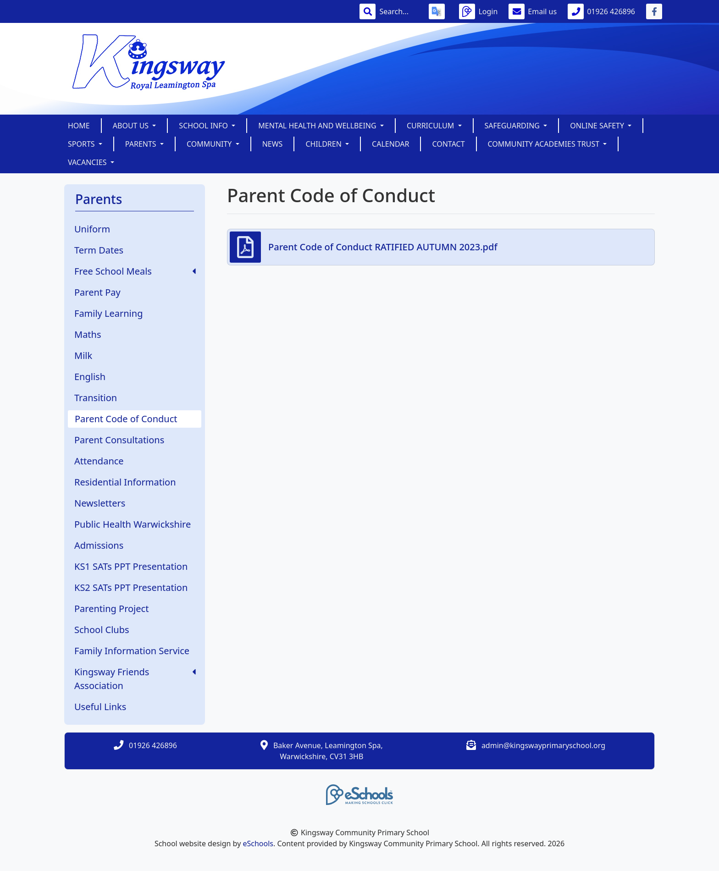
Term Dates (98, 250)
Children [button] (324, 144)
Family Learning (108, 313)
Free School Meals (135, 271)
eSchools (258, 843)
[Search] (398, 11)
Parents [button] (141, 144)
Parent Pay (97, 292)
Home (79, 126)
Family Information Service (131, 651)
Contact (448, 144)
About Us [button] (132, 126)
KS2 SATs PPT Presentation (131, 587)
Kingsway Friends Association (135, 679)
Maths (87, 334)
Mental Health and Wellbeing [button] (318, 126)
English (89, 376)
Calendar (390, 144)
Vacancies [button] (88, 162)
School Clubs (101, 629)
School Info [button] (204, 126)
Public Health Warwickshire (132, 524)
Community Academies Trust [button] (545, 144)
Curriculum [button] (431, 126)
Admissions (98, 545)
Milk (83, 355)
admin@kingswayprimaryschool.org (543, 745)
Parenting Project (111, 608)
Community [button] (210, 144)
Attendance (99, 461)
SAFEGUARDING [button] (513, 126)
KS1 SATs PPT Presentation (131, 566)
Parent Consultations (119, 440)
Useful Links (100, 706)
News (272, 144)
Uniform (92, 229)
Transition (95, 397)
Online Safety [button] (598, 126)
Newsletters (99, 503)
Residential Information (125, 482)
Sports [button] (82, 144)
